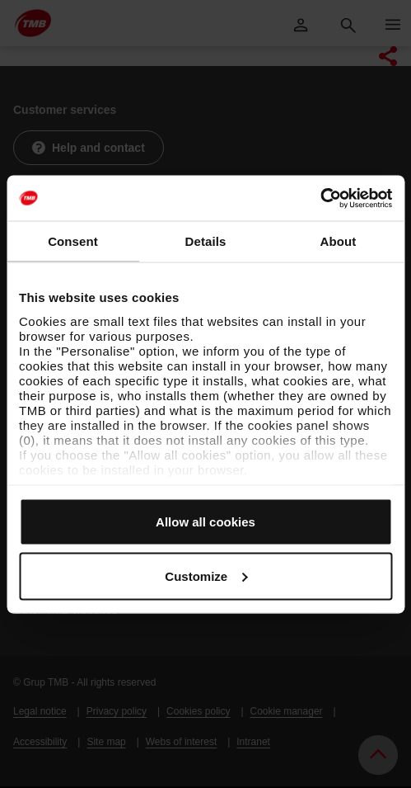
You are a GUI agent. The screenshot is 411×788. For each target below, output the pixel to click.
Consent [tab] (73, 241)
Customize (206, 576)
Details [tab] (206, 241)
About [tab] (338, 241)
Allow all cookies (205, 522)
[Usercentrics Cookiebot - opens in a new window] (320, 198)
